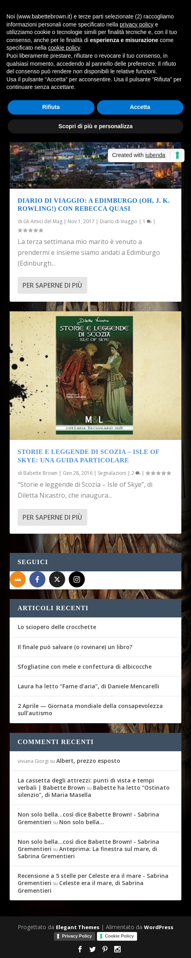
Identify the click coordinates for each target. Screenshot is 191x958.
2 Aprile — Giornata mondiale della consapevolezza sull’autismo (90, 709)
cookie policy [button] (64, 47)
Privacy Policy (77, 936)
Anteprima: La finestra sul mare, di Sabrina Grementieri (87, 852)
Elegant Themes (77, 927)
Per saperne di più (52, 285)
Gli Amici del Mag (42, 221)
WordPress (158, 927)
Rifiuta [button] (51, 107)
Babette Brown (40, 473)
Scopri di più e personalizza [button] (95, 126)
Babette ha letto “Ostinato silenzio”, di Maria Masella (94, 791)
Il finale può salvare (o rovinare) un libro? (75, 647)
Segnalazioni (112, 473)
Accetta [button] (140, 107)
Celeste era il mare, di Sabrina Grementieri (81, 886)
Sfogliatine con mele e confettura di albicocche (85, 666)
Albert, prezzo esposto (88, 760)
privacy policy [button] (137, 24)
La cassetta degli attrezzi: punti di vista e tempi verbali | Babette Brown (86, 783)
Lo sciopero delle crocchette (57, 627)
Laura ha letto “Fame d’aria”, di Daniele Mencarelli (88, 686)
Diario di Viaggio (119, 221)
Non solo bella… (81, 822)
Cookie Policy (119, 936)
